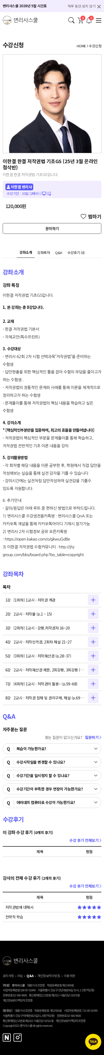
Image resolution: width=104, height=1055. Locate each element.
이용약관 (69, 975)
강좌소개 (25, 252)
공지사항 (8, 975)
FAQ (20, 975)
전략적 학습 (14, 917)
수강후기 (76, 252)
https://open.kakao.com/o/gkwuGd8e (37, 539)
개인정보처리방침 (48, 975)
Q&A (58, 252)
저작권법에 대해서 (19, 907)
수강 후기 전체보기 (85, 840)
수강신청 (95, 46)
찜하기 (91, 216)
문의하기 (52, 228)
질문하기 (93, 737)
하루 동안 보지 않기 (82, 6)
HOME (81, 46)
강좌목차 (43, 252)
